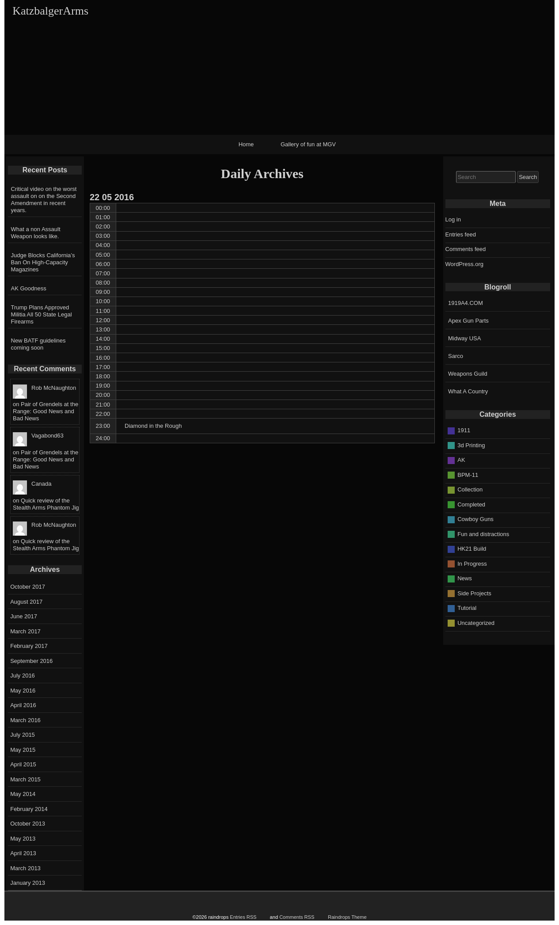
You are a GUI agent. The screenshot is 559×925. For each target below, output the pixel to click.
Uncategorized (475, 623)
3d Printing (471, 445)
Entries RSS (243, 917)
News (464, 578)
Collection (470, 489)
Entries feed (460, 234)
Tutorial (466, 608)
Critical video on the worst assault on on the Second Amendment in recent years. (44, 199)
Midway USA (464, 338)
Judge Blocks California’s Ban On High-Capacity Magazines (43, 262)
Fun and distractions (483, 534)
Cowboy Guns (475, 519)
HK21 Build (471, 548)
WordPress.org (464, 264)
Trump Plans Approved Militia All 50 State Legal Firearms (41, 314)
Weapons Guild (467, 373)
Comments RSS (296, 917)
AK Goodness (28, 288)
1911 (463, 430)
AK (461, 460)
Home (246, 144)
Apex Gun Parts (468, 320)
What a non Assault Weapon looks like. (36, 233)
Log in (453, 219)
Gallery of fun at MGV (308, 144)
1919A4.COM (465, 303)
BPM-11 (467, 475)
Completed (471, 504)
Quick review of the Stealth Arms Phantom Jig (46, 504)
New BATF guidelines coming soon (38, 344)
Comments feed (465, 249)
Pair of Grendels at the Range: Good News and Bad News (45, 411)
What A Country (468, 391)
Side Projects (474, 593)
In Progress (472, 563)
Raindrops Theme (347, 917)
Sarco (455, 356)
